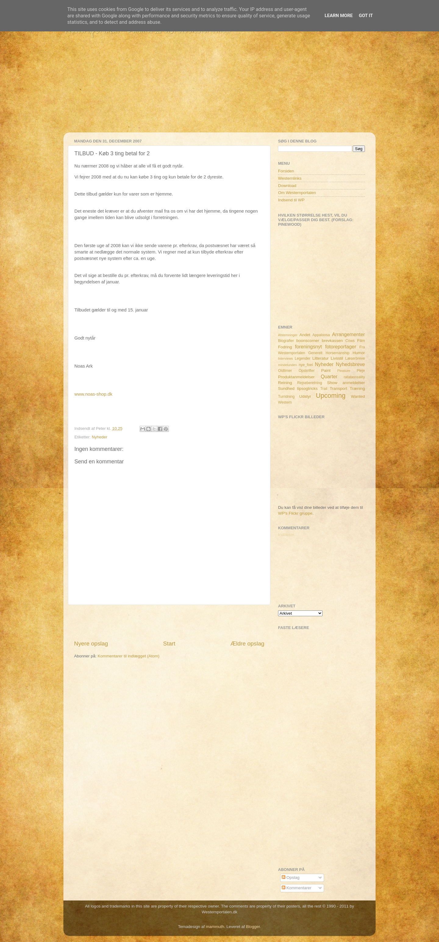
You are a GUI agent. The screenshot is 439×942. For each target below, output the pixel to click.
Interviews (285, 358)
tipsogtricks (307, 388)
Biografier (286, 341)
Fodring (285, 347)
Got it (366, 15)
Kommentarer (297, 888)
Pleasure (343, 370)
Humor (359, 353)
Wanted (358, 396)
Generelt (315, 353)
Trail (323, 389)
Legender (302, 358)
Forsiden (286, 171)
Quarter (329, 376)
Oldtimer (285, 371)
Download (287, 185)
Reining (285, 382)
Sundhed (286, 388)
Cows (350, 341)
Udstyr (305, 396)
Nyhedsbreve (350, 364)
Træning (357, 388)
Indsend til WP (291, 200)
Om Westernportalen (297, 192)
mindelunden (287, 365)
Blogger (253, 926)
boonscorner (307, 340)
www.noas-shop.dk (93, 394)
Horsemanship (337, 353)
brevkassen (332, 340)
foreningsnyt (308, 346)
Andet (304, 335)
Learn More (339, 15)
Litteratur (320, 358)
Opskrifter (306, 371)
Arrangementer (348, 334)
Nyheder (99, 437)
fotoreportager (340, 346)
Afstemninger (288, 335)
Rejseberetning (309, 383)
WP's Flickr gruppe (295, 513)
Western (285, 402)
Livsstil (337, 358)
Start (169, 643)
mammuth (215, 926)
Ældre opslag (247, 643)
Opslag (291, 877)
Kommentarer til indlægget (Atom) (128, 656)
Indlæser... (287, 534)
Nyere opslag (91, 643)
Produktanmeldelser (296, 377)
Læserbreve (355, 358)
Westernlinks (290, 178)
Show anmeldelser (346, 382)
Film (361, 340)
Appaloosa (321, 335)
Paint (326, 370)
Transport (338, 388)
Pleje (361, 371)
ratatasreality (354, 377)
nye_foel (306, 365)
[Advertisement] (219, 89)
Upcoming (330, 395)
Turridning (286, 396)
